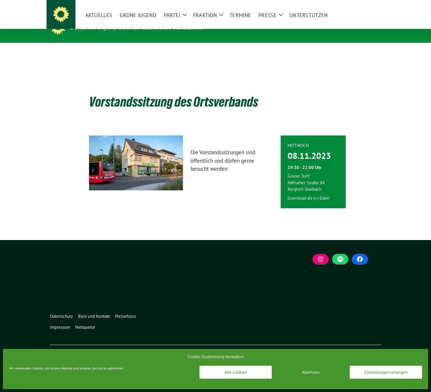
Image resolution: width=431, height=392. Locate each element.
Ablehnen (311, 372)
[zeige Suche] (371, 5)
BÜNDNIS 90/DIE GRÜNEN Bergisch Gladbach (137, 27)
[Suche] (362, 5)
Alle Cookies (235, 372)
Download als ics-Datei (309, 189)
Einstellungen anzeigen (386, 372)
